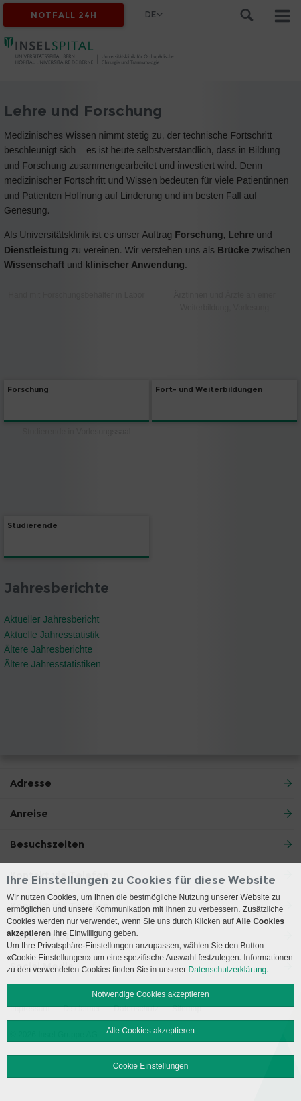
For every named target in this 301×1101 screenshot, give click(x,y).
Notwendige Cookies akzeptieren (150, 994)
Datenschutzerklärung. (229, 969)
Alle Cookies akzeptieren (150, 1030)
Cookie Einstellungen (151, 1066)
